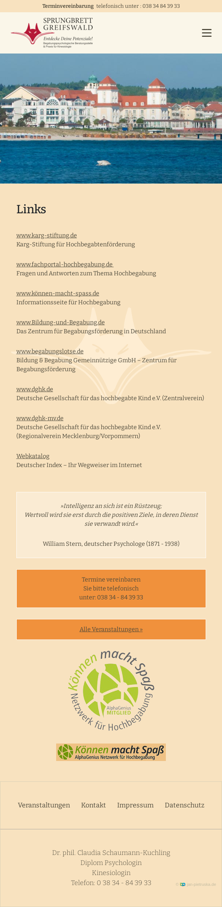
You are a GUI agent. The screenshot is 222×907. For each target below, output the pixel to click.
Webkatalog (32, 456)
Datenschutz (185, 805)
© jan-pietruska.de (196, 884)
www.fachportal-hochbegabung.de (65, 264)
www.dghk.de (34, 389)
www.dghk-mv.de (40, 418)
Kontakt (93, 805)
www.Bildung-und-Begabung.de (60, 322)
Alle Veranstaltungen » (111, 629)
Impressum (135, 805)
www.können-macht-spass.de (57, 293)
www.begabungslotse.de (50, 351)
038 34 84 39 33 (161, 6)
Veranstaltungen (44, 805)
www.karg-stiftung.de (46, 235)
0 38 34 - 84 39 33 (124, 883)
